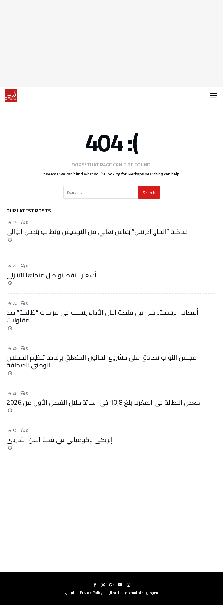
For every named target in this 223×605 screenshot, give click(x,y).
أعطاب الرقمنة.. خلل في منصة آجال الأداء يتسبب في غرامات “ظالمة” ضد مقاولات (102, 316)
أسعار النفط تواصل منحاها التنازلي (51, 275)
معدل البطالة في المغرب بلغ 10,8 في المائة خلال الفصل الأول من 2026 (103, 402)
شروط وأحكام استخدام (141, 592)
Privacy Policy (91, 592)
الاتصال (114, 592)
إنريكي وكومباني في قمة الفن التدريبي (60, 440)
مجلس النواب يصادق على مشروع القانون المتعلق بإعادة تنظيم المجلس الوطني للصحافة (102, 361)
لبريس (69, 592)
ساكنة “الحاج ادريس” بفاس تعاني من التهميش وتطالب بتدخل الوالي (97, 231)
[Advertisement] (111, 43)
